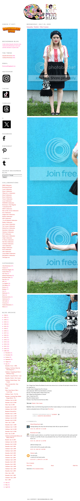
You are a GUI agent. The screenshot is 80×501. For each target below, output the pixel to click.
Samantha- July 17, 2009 (10, 424)
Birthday (4, 289)
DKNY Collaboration (7, 208)
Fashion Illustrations (7, 304)
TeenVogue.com (6, 257)
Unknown (32, 453)
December (7, 352)
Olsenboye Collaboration (8, 232)
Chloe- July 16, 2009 (10, 433)
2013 (5, 342)
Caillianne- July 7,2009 (10, 457)
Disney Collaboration (7, 191)
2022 (5, 324)
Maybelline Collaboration (8, 230)
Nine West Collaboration (7, 241)
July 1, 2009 (8, 479)
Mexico (4, 306)
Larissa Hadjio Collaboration (8, 253)
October (7, 357)
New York (4, 273)
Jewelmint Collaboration (7, 243)
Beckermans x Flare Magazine (9, 204)
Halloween (4, 293)
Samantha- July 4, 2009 (10, 464)
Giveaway (4, 302)
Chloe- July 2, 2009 (9, 473)
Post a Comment (30, 463)
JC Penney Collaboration (8, 239)
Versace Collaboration (7, 199)
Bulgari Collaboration (7, 247)
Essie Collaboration (6, 249)
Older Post (75, 465)
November (7, 355)
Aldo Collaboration (6, 251)
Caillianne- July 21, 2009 (10, 416)
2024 (5, 319)
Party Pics (4, 279)
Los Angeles (5, 283)
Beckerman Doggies (6, 269)
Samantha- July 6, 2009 (10, 462)
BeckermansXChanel (7, 187)
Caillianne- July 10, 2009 (10, 442)
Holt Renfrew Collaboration (8, 255)
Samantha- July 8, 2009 (10, 453)
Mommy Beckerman (7, 275)
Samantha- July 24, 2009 (10, 402)
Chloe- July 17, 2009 (10, 422)
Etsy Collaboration (6, 212)
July (6, 363)
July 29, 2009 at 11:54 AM (38, 428)
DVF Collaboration (6, 234)
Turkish (33, 403)
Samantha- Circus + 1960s (11, 365)
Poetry (6, 388)
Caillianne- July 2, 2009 (10, 477)
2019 (5, 328)
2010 (5, 348)
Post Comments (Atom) (38, 468)
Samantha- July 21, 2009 (10, 413)
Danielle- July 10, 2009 (10, 439)
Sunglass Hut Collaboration (8, 214)
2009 (5, 350)
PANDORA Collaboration (8, 202)
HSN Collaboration (6, 218)
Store (3, 295)
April (6, 487)
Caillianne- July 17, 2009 (10, 427)
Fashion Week (5, 271)
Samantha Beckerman (44, 416)
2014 (5, 339)
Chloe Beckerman (6, 265)
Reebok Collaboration (7, 216)
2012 (5, 344)
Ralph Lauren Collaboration (8, 236)
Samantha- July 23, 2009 (10, 407)
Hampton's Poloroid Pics (10, 411)
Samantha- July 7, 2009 (10, 455)
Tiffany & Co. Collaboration (8, 193)
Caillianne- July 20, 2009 (10, 418)
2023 (5, 322)
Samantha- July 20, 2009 (10, 420)
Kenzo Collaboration (7, 197)
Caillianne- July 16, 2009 (10, 429)
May (6, 484)
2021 (5, 326)
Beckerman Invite (6, 297)
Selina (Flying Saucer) (35, 424)
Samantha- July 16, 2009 (10, 431)
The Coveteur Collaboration (8, 226)
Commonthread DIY (7, 206)
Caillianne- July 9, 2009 (10, 448)
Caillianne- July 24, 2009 (10, 400)
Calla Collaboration (6, 245)
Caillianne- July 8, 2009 (10, 450)
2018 (5, 330)
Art (3, 291)
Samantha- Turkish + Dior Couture (38, 27)
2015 (5, 337)
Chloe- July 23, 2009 (10, 404)
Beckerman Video (6, 277)
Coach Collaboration (7, 189)
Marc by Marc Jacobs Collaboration (10, 210)
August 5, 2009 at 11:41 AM (39, 459)
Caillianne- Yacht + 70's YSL (11, 394)
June (6, 482)
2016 (5, 335)
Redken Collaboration (7, 222)
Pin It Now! (51, 409)
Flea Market (5, 285)
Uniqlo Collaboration (7, 238)
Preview (4, 287)
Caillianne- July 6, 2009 (10, 459)
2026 (5, 315)
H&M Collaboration (6, 185)
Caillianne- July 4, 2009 (10, 466)
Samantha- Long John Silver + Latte (13, 375)
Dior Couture (39, 403)
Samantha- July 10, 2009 (10, 444)
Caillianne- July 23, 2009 (10, 409)
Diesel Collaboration (7, 195)
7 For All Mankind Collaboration (9, 220)
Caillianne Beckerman (7, 57)
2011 (5, 346)
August (7, 361)
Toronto (4, 267)
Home (52, 465)
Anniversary (5, 299)
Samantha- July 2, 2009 (10, 475)
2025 (5, 317)
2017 (5, 333)
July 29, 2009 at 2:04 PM (37, 449)
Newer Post (29, 465)
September (7, 359)
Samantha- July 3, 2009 (10, 471)
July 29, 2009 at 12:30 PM (38, 440)
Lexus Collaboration (7, 201)
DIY (3, 281)
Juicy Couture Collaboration (8, 224)
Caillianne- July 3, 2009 (10, 468)
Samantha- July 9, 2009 (10, 446)
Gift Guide (4, 301)
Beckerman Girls (34, 432)
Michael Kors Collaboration (8, 228)
